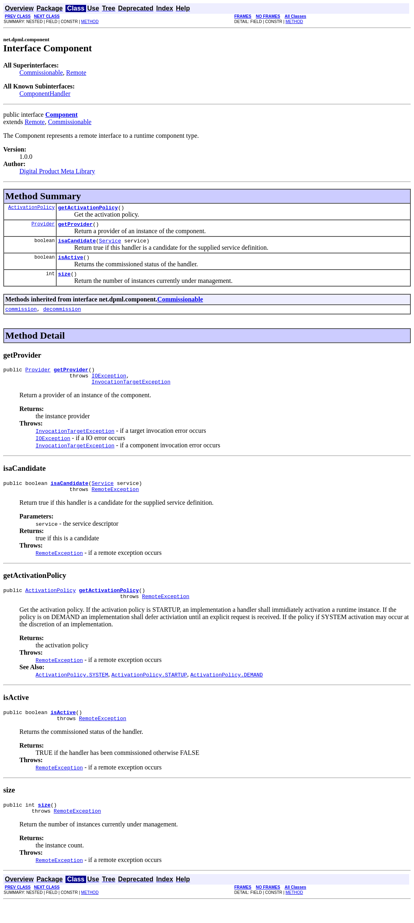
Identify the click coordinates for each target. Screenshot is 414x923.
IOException (108, 385)
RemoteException (115, 502)
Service (110, 244)
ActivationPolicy (31, 208)
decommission (62, 316)
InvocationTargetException (130, 392)
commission (21, 316)
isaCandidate (77, 244)
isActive (70, 262)
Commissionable (41, 72)
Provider (43, 226)
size (64, 279)
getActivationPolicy (88, 208)
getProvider (75, 226)
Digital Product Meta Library (57, 171)
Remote (76, 72)
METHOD (90, 21)
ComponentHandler (44, 93)
